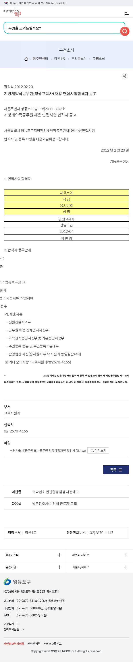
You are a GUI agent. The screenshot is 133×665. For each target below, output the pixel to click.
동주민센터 (40, 58)
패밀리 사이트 (80, 555)
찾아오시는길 (11, 629)
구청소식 (99, 58)
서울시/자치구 (80, 567)
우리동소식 (79, 58)
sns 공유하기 (125, 76)
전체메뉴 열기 (126, 12)
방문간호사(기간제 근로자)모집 (54, 503)
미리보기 (98, 450)
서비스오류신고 (53, 643)
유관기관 (11, 567)
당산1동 (59, 58)
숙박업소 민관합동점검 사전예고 (55, 491)
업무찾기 (9, 624)
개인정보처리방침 (14, 643)
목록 (116, 469)
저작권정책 (33, 643)
